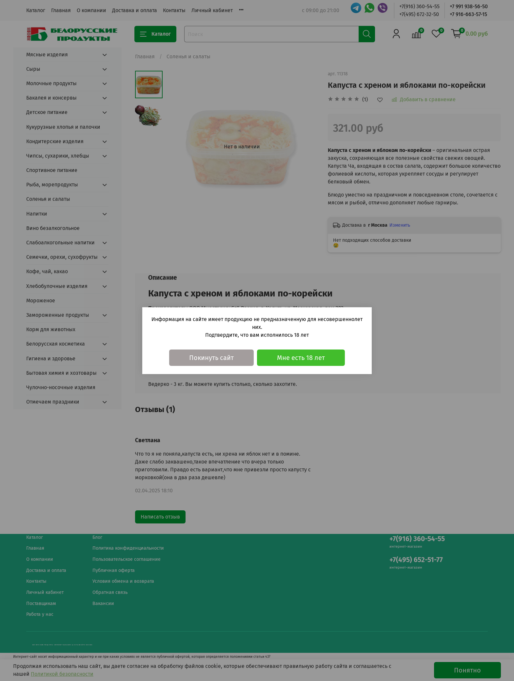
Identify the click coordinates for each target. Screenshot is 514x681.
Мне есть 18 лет (301, 358)
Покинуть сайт (211, 358)
